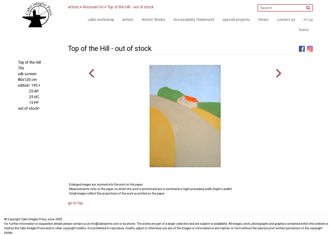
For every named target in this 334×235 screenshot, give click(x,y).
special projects (236, 20)
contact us (286, 20)
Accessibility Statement (194, 20)
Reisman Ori (93, 7)
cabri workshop (101, 20)
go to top (75, 203)
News (264, 20)
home (304, 30)
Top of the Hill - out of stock (130, 7)
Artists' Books (153, 20)
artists (73, 7)
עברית (308, 20)
